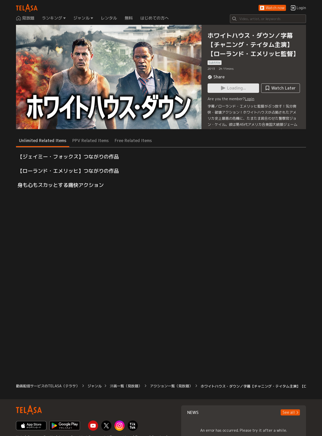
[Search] (268, 18)
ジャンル (95, 385)
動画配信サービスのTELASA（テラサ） (47, 385)
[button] (272, 8)
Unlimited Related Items (42, 140)
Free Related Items (133, 140)
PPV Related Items (90, 140)
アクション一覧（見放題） (171, 385)
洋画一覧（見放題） (126, 385)
